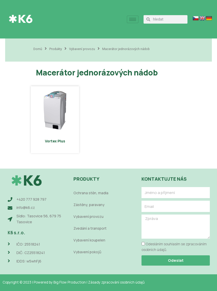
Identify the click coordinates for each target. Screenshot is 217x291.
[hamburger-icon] (132, 19)
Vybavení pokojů (87, 251)
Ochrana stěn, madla (90, 192)
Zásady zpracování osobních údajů (116, 282)
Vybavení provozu (82, 49)
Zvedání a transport (90, 228)
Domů (37, 49)
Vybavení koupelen (89, 240)
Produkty (55, 49)
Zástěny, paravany (89, 204)
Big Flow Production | (70, 282)
